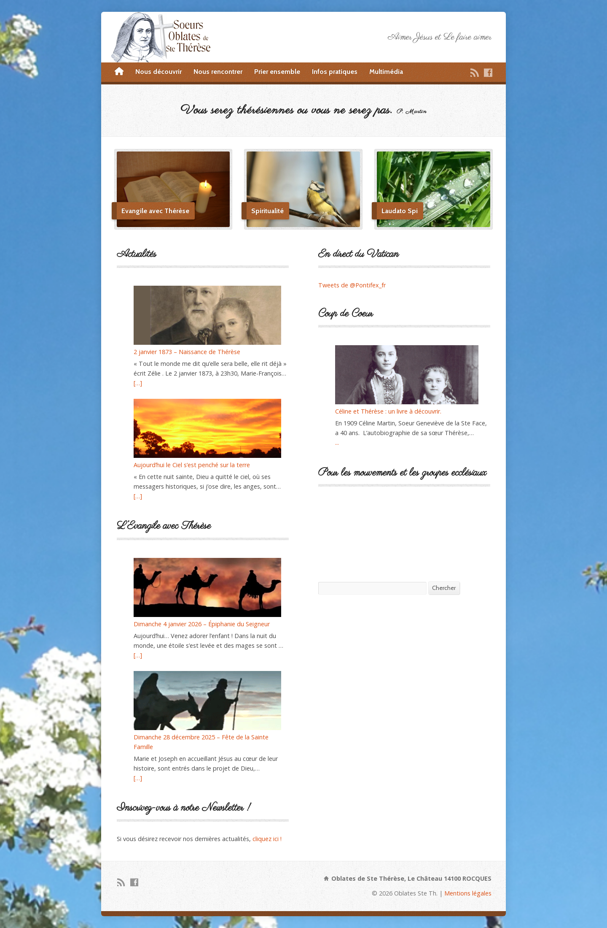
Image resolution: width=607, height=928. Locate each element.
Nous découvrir (158, 72)
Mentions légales (468, 893)
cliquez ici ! (267, 839)
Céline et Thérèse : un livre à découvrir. (388, 411)
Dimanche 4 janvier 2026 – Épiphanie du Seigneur (202, 624)
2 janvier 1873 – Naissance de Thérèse (187, 352)
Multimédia (386, 72)
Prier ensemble (277, 72)
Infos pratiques (334, 72)
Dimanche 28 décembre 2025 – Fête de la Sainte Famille (201, 742)
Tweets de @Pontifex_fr (352, 285)
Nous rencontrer (217, 72)
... (337, 442)
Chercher (444, 588)
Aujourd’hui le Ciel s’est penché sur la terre (192, 465)
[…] (138, 383)
